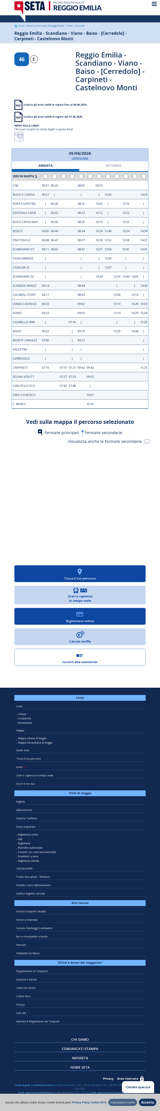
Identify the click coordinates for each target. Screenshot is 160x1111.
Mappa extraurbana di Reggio (35, 744)
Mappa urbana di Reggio (32, 739)
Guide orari (22, 751)
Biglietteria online (28, 836)
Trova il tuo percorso (28, 760)
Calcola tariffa (24, 869)
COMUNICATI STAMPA (80, 1050)
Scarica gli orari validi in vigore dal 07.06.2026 (52, 118)
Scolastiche (24, 719)
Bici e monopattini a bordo (32, 937)
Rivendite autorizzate (30, 849)
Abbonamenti (24, 811)
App (20, 840)
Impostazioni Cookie (123, 1102)
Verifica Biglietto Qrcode (30, 895)
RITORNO (113, 167)
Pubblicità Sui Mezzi (27, 954)
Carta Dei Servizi (26, 989)
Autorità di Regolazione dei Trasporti (37, 1022)
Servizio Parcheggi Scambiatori (34, 929)
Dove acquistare (26, 828)
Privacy (20, 1006)
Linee (70, 27)
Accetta (147, 1102)
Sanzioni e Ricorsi (26, 980)
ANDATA (45, 167)
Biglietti (20, 803)
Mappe (20, 731)
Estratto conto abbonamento (33, 886)
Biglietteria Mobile (28, 862)
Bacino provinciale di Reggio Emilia (46, 27)
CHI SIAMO (80, 1041)
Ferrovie (21, 946)
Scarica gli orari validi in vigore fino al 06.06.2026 (54, 106)
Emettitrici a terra (28, 857)
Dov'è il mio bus (25, 785)
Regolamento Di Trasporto (32, 972)
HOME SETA (80, 1068)
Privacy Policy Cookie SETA (89, 1102)
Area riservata (127, 1080)
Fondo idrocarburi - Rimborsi (33, 878)
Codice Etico (23, 997)
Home (21, 27)
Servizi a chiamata (27, 921)
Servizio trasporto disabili (31, 912)
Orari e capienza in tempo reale (34, 776)
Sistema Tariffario (26, 819)
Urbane (22, 715)
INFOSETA (80, 1059)
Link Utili (21, 1014)
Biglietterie (24, 844)
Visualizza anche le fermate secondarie (108, 442)
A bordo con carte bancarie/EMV (37, 853)
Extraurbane (25, 724)
